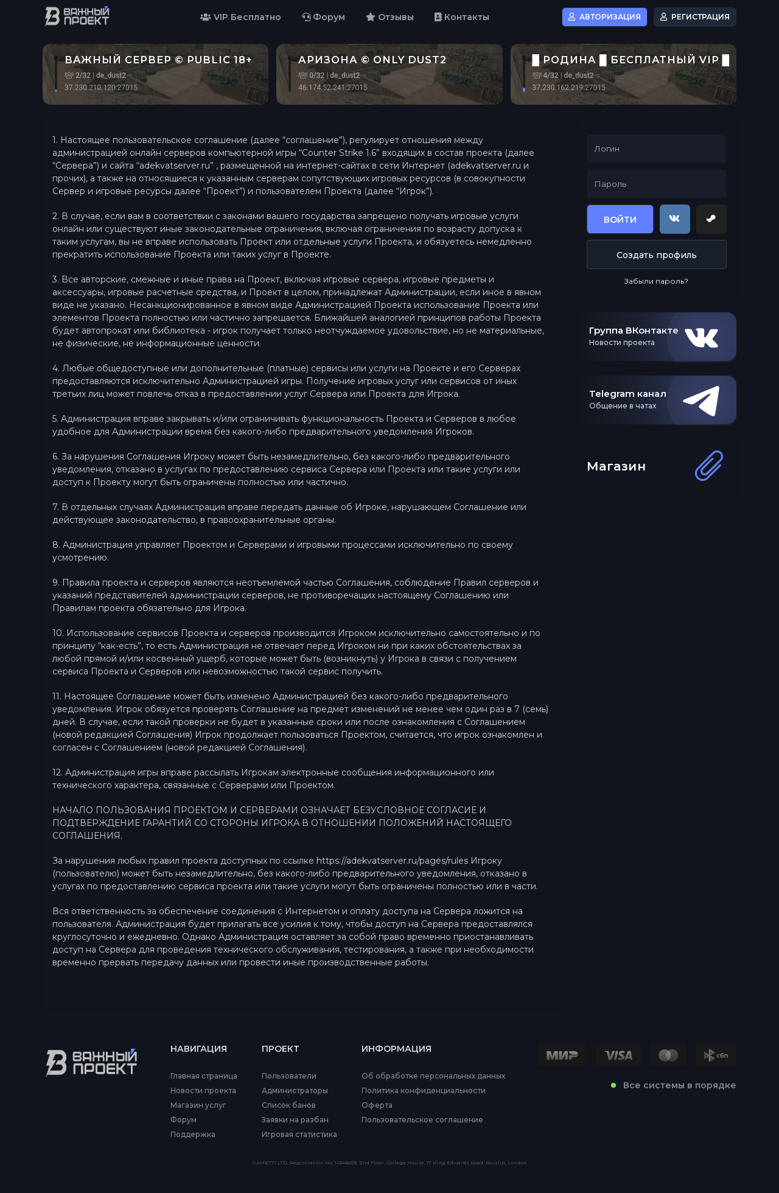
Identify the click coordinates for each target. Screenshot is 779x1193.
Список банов (289, 1105)
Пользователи (289, 1076)
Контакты (462, 17)
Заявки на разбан (295, 1120)
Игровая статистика (299, 1134)
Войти (620, 219)
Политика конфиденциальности (424, 1090)
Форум (323, 17)
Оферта (377, 1105)
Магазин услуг (198, 1105)
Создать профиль (657, 255)
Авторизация (604, 16)
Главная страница (203, 1076)
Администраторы (295, 1090)
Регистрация (695, 16)
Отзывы (390, 17)
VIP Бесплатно (240, 17)
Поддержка (192, 1134)
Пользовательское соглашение (422, 1120)
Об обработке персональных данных (433, 1076)
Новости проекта (203, 1090)
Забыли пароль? (656, 280)
